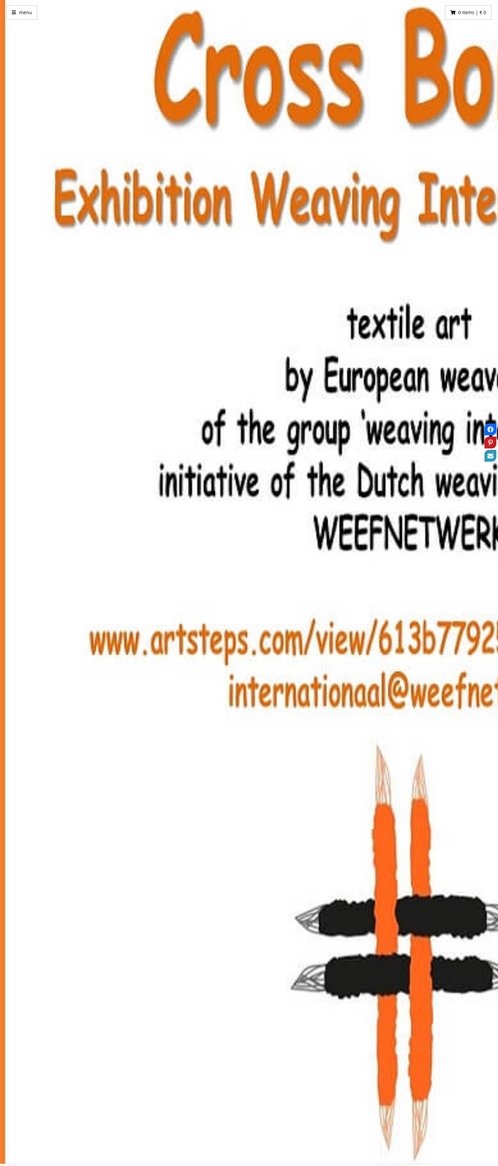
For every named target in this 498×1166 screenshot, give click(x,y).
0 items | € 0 (472, 12)
